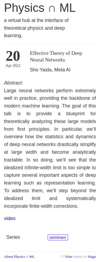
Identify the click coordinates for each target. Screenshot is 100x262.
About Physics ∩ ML (19, 257)
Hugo (92, 257)
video (9, 218)
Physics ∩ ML (40, 7)
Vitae (68, 257)
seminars (58, 237)
